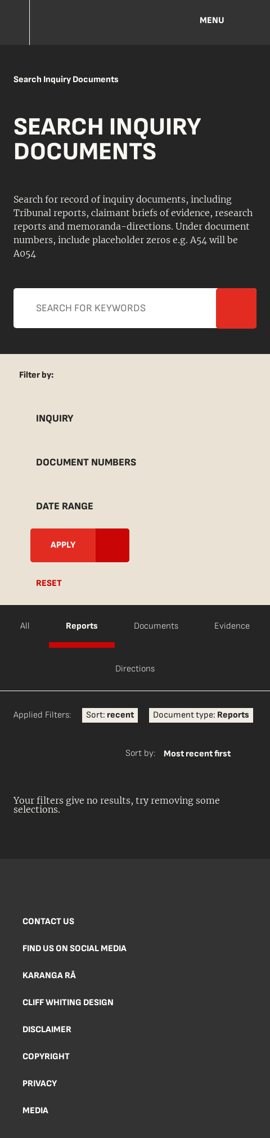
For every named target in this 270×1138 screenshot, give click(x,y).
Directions (135, 669)
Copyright (46, 1056)
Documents (156, 626)
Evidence (232, 626)
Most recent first (197, 754)
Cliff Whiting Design (68, 1002)
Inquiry (54, 418)
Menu (212, 20)
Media (35, 1110)
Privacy (39, 1083)
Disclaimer (46, 1029)
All (25, 626)
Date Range (64, 506)
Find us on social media (74, 948)
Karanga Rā (49, 975)
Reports (82, 626)
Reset (49, 583)
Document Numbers (86, 462)
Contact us (48, 921)
